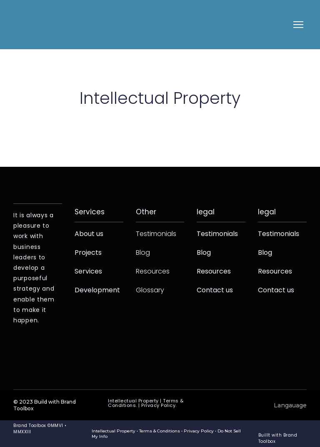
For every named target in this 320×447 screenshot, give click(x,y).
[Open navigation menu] (298, 24)
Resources (153, 271)
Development (97, 290)
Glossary (150, 290)
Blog (143, 252)
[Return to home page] (30, 25)
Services (88, 271)
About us (89, 234)
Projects (88, 252)
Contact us (215, 290)
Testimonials (156, 234)
